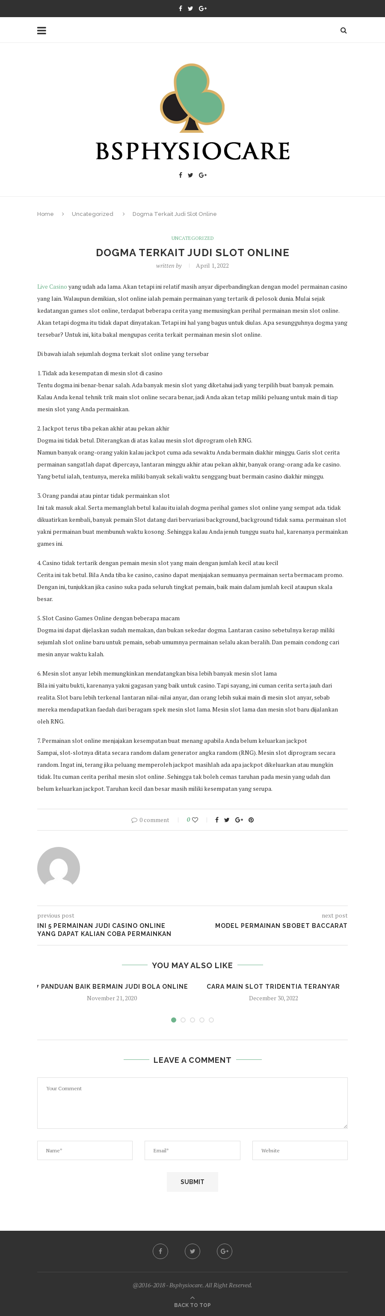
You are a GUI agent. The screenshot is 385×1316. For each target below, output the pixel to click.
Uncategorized (92, 214)
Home (45, 214)
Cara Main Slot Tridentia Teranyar (273, 986)
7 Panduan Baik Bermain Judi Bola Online (112, 986)
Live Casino (52, 286)
